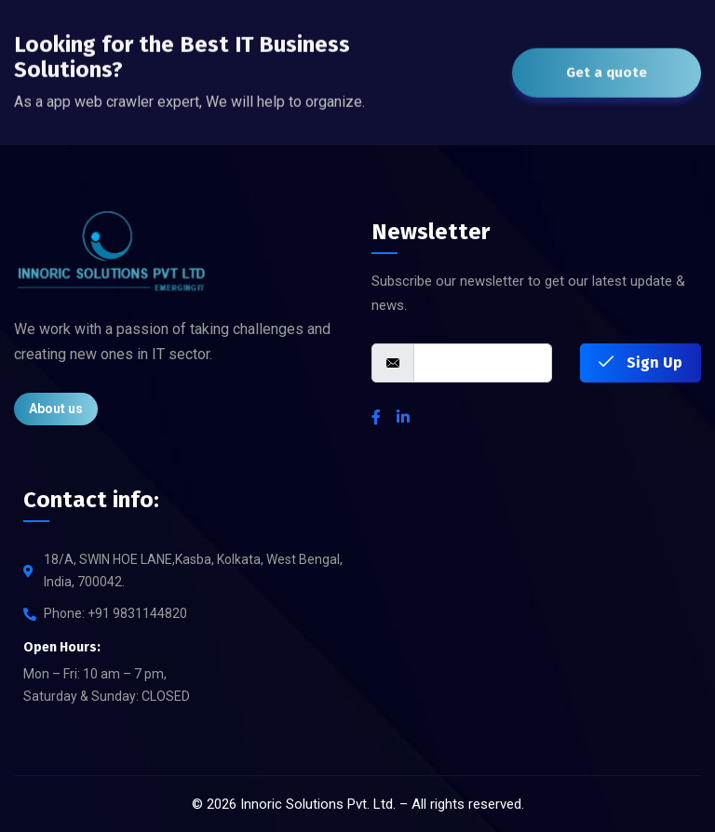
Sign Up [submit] (640, 362)
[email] (482, 362)
